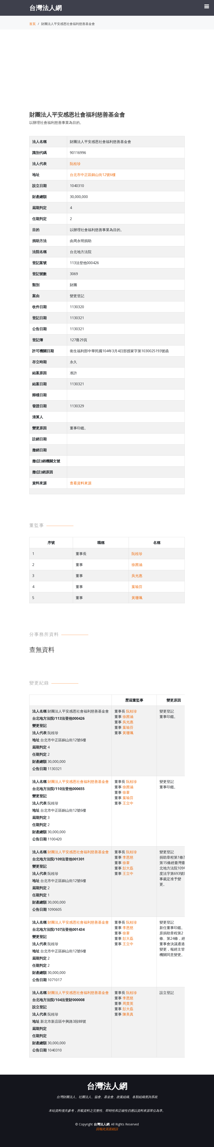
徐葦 (126, 792)
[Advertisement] (107, 74)
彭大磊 (128, 868)
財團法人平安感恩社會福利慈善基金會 (78, 781)
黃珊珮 (137, 597)
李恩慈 (128, 857)
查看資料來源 (80, 483)
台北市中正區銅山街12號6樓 (93, 174)
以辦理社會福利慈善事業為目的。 (56, 122)
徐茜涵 (137, 564)
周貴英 (128, 1003)
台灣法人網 (45, 7)
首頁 (32, 24)
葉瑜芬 (137, 586)
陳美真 (128, 1014)
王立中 (128, 803)
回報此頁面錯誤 (107, 1129)
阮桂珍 (75, 163)
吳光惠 (137, 575)
